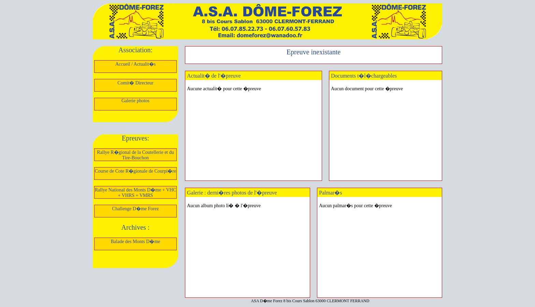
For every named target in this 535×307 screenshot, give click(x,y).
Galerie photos (135, 100)
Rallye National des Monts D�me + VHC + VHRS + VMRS (135, 192)
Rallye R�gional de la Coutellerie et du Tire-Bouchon (135, 155)
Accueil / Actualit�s (135, 64)
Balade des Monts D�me (135, 241)
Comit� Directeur (135, 82)
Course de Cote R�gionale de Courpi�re (135, 171)
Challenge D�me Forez (135, 208)
